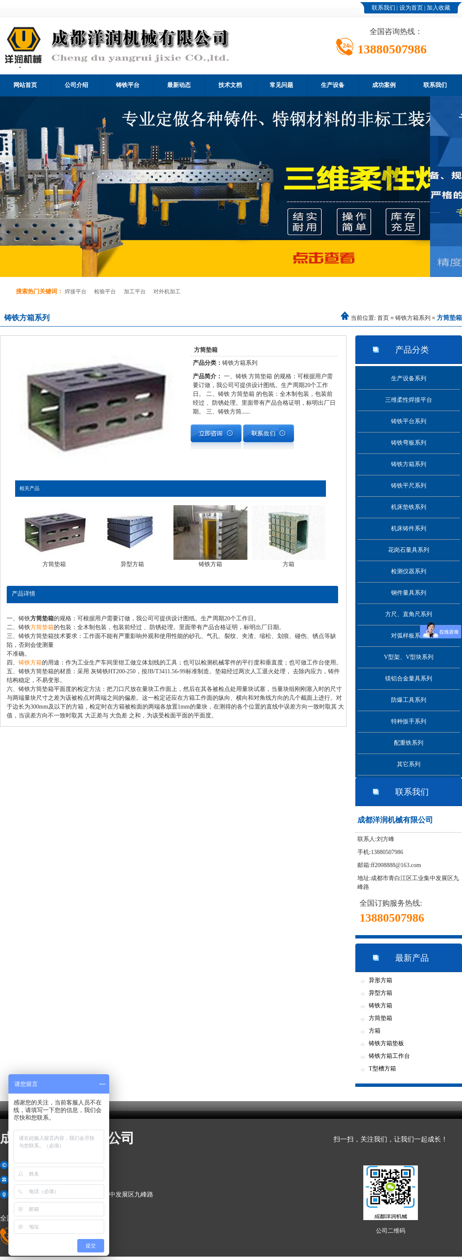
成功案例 (384, 85)
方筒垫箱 (42, 627)
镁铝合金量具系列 (408, 678)
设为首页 (411, 8)
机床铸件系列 (408, 528)
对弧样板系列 (408, 636)
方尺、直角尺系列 (408, 614)
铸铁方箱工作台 (389, 1056)
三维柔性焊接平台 (408, 400)
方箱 (375, 1031)
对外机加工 (167, 291)
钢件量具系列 (408, 593)
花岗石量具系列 (408, 550)
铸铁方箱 (30, 662)
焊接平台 (76, 291)
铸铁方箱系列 (412, 318)
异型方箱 (380, 993)
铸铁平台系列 (408, 421)
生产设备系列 (408, 378)
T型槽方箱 (382, 1068)
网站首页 (25, 85)
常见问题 (281, 85)
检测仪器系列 (408, 571)
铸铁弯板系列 (408, 443)
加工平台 (135, 291)
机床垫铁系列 (408, 507)
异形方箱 (380, 980)
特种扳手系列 (408, 721)
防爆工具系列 (408, 700)
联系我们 (383, 8)
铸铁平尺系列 (408, 485)
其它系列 (408, 764)
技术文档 (230, 85)
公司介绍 (76, 85)
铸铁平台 (127, 85)
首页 (383, 318)
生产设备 (332, 85)
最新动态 (179, 85)
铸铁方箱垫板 (386, 1043)
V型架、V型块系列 (408, 657)
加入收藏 (438, 8)
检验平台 (105, 291)
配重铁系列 (408, 743)
